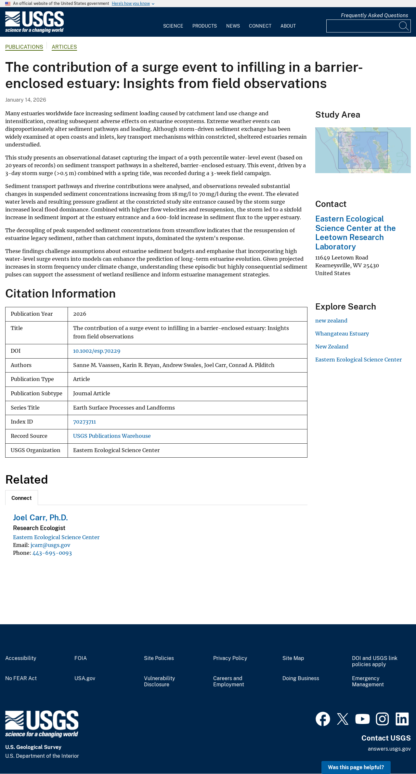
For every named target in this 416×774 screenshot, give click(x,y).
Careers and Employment (228, 682)
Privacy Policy (230, 658)
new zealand (331, 320)
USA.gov (84, 678)
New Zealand (331, 346)
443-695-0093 (52, 553)
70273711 (84, 422)
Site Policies (159, 658)
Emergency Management (368, 682)
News (233, 26)
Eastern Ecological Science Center (56, 537)
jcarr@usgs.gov (50, 545)
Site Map (293, 658)
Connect (260, 26)
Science (173, 26)
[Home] (34, 31)
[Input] (368, 25)
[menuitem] (173, 22)
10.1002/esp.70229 (97, 351)
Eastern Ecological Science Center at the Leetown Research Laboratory (355, 232)
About (288, 26)
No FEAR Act (21, 678)
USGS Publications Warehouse (112, 436)
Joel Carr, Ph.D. (40, 517)
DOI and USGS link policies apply (374, 661)
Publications (24, 47)
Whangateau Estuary (342, 333)
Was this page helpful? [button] (356, 767)
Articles (64, 47)
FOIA (80, 658)
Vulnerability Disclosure (159, 682)
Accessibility (20, 658)
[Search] (404, 25)
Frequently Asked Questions (374, 15)
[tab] (21, 497)
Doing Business (300, 678)
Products (204, 26)
